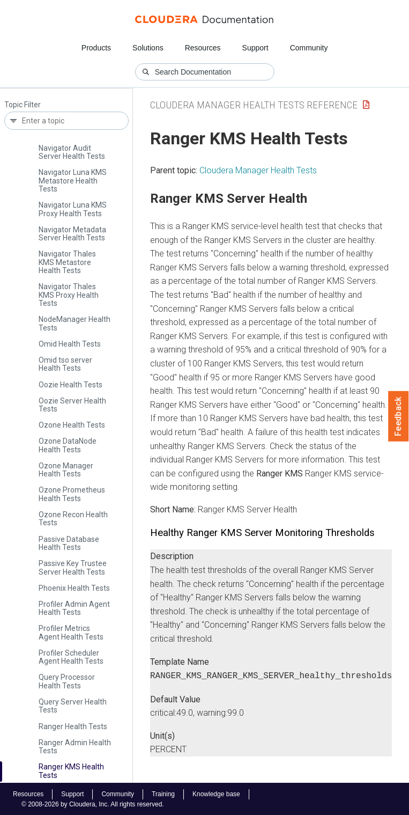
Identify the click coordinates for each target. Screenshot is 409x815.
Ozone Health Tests (72, 425)
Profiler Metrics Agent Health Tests (71, 632)
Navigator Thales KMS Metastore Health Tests (67, 262)
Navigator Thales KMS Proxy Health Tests (69, 294)
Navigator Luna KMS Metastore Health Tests (73, 180)
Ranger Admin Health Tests (75, 746)
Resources (203, 47)
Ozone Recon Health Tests (73, 518)
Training (163, 793)
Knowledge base (216, 793)
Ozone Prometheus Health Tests (72, 494)
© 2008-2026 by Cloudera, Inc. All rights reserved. (92, 803)
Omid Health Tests (70, 344)
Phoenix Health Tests (74, 588)
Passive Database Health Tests (69, 543)
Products (96, 47)
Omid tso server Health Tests (65, 364)
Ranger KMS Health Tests (71, 770)
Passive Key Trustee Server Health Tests (73, 567)
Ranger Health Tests (73, 726)
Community (309, 47)
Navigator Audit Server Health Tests (72, 152)
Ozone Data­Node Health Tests (67, 445)
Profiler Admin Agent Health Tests (74, 608)
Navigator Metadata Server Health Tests (72, 233)
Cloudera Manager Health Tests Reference (254, 105)
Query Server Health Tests (73, 705)
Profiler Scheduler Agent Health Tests (71, 657)
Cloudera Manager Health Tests (258, 170)
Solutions (147, 47)
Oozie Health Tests (70, 384)
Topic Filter (22, 105)
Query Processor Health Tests (67, 681)
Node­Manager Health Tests (74, 323)
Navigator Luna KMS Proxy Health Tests (73, 209)
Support (255, 47)
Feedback (398, 416)
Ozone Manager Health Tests (66, 469)
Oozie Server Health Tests (72, 405)
